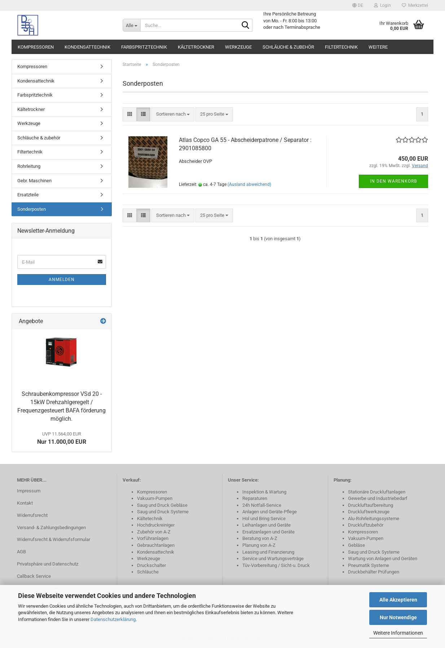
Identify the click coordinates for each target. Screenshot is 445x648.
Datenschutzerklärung (113, 619)
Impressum (28, 490)
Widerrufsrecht (32, 515)
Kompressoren (36, 47)
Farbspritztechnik (144, 47)
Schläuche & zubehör (288, 47)
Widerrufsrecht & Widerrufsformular (53, 539)
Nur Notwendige (398, 617)
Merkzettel (415, 5)
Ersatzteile (28, 194)
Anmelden (62, 279)
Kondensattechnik (87, 47)
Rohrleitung (28, 166)
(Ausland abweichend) (249, 184)
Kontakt (25, 503)
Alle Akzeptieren (398, 600)
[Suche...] (131, 25)
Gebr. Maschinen (34, 180)
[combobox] (172, 114)
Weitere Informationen (398, 633)
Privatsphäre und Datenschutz (47, 564)
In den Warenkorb (393, 181)
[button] (358, 5)
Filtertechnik (341, 47)
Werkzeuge (238, 47)
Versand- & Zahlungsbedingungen (51, 527)
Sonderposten (31, 209)
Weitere (378, 47)
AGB (21, 551)
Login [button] (382, 5)
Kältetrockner (196, 47)
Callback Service (34, 576)
